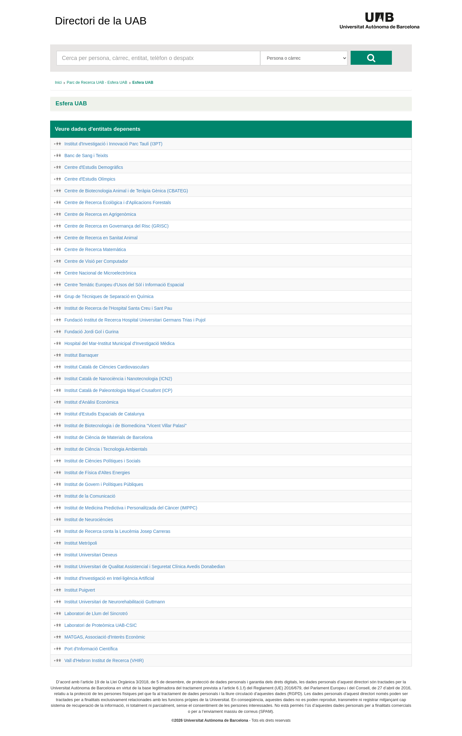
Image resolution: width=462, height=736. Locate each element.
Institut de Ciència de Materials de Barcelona (108, 437)
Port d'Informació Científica (91, 648)
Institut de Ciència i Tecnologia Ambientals (105, 449)
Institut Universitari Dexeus (90, 554)
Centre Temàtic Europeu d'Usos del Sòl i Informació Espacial (124, 284)
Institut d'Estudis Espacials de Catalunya (104, 413)
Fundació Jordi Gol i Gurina (91, 331)
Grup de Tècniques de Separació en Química (109, 296)
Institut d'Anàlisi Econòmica (91, 402)
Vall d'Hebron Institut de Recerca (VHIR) (104, 660)
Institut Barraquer (81, 355)
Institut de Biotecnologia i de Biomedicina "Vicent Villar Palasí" (125, 425)
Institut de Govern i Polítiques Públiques (103, 484)
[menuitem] (58, 82)
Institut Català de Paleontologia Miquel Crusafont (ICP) (118, 390)
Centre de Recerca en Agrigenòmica (100, 214)
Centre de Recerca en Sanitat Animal (100, 237)
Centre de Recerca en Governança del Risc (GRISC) (116, 226)
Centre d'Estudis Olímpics (90, 179)
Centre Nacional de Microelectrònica (100, 272)
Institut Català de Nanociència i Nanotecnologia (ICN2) (118, 378)
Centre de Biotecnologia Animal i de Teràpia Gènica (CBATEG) (126, 190)
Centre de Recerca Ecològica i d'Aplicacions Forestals (117, 202)
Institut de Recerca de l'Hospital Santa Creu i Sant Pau (118, 308)
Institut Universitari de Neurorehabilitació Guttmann (114, 601)
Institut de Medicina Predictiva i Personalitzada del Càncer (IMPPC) (130, 507)
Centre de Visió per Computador (96, 261)
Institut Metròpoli (80, 543)
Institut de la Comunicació (89, 496)
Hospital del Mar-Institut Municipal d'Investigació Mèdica (119, 343)
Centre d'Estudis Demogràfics (93, 167)
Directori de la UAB (101, 21)
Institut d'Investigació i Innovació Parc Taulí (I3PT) (113, 143)
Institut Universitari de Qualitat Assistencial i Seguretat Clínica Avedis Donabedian (144, 566)
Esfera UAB (71, 104)
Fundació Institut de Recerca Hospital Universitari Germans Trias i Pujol (134, 319)
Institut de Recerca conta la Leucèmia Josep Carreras (117, 531)
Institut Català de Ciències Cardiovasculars (106, 366)
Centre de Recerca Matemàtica (95, 249)
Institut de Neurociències (88, 519)
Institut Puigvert (79, 590)
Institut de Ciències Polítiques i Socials (102, 460)
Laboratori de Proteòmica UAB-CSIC (100, 625)
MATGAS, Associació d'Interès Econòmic (104, 637)
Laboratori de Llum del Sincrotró (96, 613)
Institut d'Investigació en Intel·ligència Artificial (109, 578)
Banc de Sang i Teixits (86, 155)
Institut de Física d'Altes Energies (97, 472)
